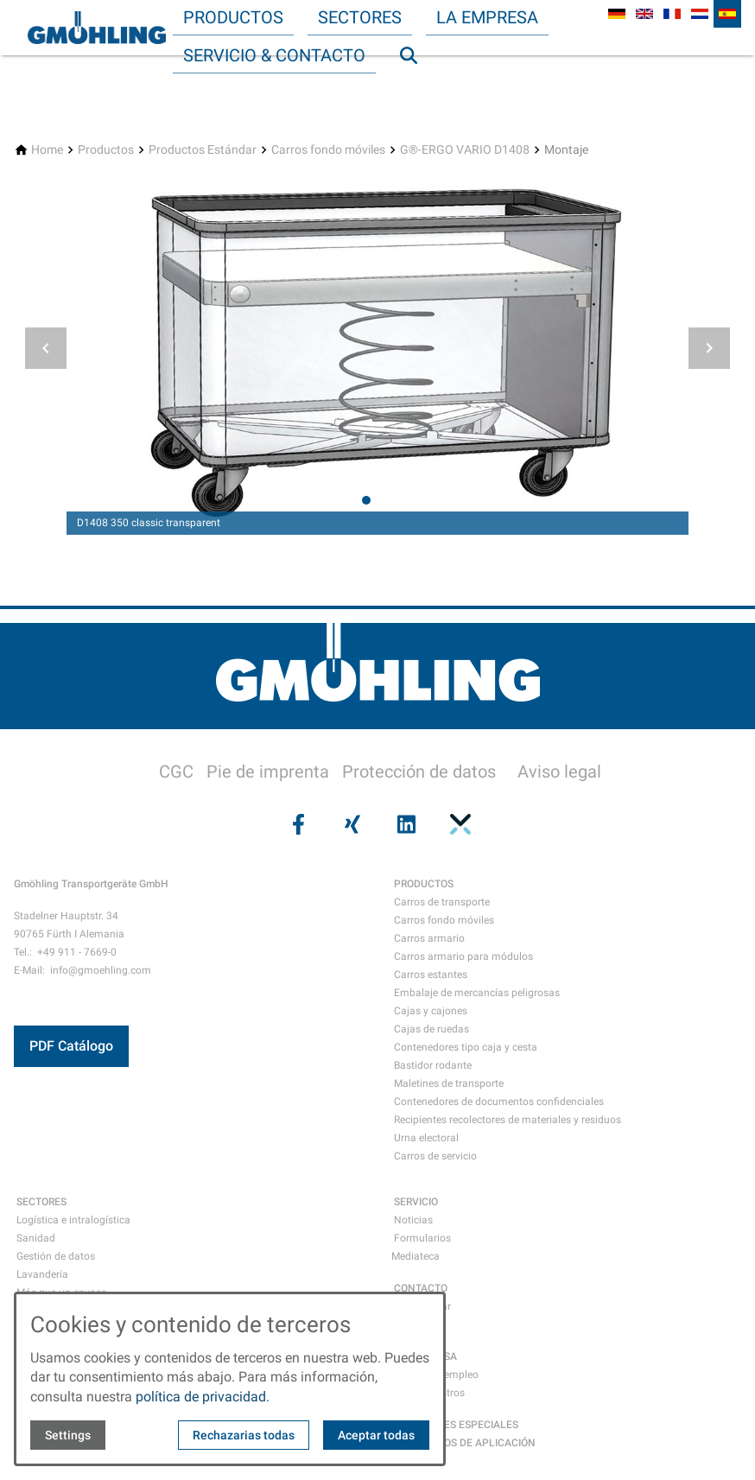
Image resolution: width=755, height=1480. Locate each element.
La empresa (487, 17)
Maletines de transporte (449, 1083)
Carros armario (429, 938)
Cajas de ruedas (431, 1029)
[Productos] (106, 150)
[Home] (47, 150)
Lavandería (42, 1274)
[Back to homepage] (97, 27)
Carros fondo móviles (444, 920)
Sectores (360, 17)
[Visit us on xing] (350, 824)
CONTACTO (420, 1288)
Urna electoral (426, 1138)
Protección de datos (419, 771)
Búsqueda (416, 89)
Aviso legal (559, 771)
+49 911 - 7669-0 (77, 952)
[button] (46, 348)
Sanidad (35, 1238)
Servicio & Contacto (274, 55)
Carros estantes (430, 975)
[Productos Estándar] (203, 150)
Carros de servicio (435, 1156)
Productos (233, 17)
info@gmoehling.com (100, 970)
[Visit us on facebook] (296, 824)
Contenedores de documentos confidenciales (499, 1102)
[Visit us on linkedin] (404, 824)
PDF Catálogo (71, 1046)
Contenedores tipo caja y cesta (465, 1047)
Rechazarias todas (244, 1435)
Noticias (413, 1220)
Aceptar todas (376, 1435)
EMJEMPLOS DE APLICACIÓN (465, 1443)
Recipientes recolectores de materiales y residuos (507, 1120)
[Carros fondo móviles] (328, 150)
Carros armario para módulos (463, 956)
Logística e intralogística (73, 1220)
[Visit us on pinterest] (457, 824)
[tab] (366, 500)
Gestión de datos (55, 1256)
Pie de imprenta (267, 771)
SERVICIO (416, 1202)
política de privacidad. (203, 1396)
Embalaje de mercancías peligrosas (477, 993)
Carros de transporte (442, 902)
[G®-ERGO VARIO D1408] (465, 150)
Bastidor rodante (433, 1065)
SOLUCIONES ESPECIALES (456, 1425)
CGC (176, 771)
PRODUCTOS (424, 884)
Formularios (422, 1238)
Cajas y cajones (430, 1011)
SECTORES (41, 1202)
